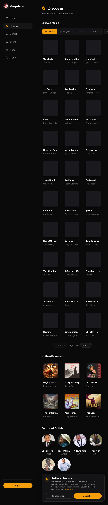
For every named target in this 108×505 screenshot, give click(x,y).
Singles (65, 31)
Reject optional (58, 496)
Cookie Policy (68, 489)
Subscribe (95, 218)
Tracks (80, 31)
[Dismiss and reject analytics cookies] (100, 477)
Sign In (18, 485)
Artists (95, 31)
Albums (50, 31)
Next (86, 67)
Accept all (87, 496)
